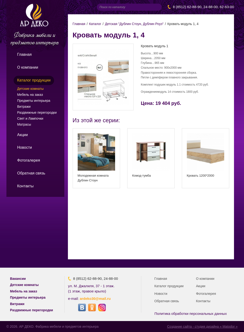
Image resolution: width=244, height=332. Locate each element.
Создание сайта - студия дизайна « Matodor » (202, 326)
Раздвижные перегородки (37, 112)
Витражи (23, 106)
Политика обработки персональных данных (190, 314)
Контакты (25, 186)
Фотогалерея (28, 160)
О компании (27, 67)
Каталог (95, 24)
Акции (22, 135)
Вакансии (18, 279)
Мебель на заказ (30, 95)
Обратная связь (31, 173)
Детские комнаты (30, 89)
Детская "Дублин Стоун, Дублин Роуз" (134, 24)
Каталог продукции (34, 80)
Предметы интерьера (33, 100)
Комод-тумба (141, 175)
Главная (24, 54)
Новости (24, 147)
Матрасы (24, 124)
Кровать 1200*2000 (200, 175)
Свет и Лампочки (30, 118)
